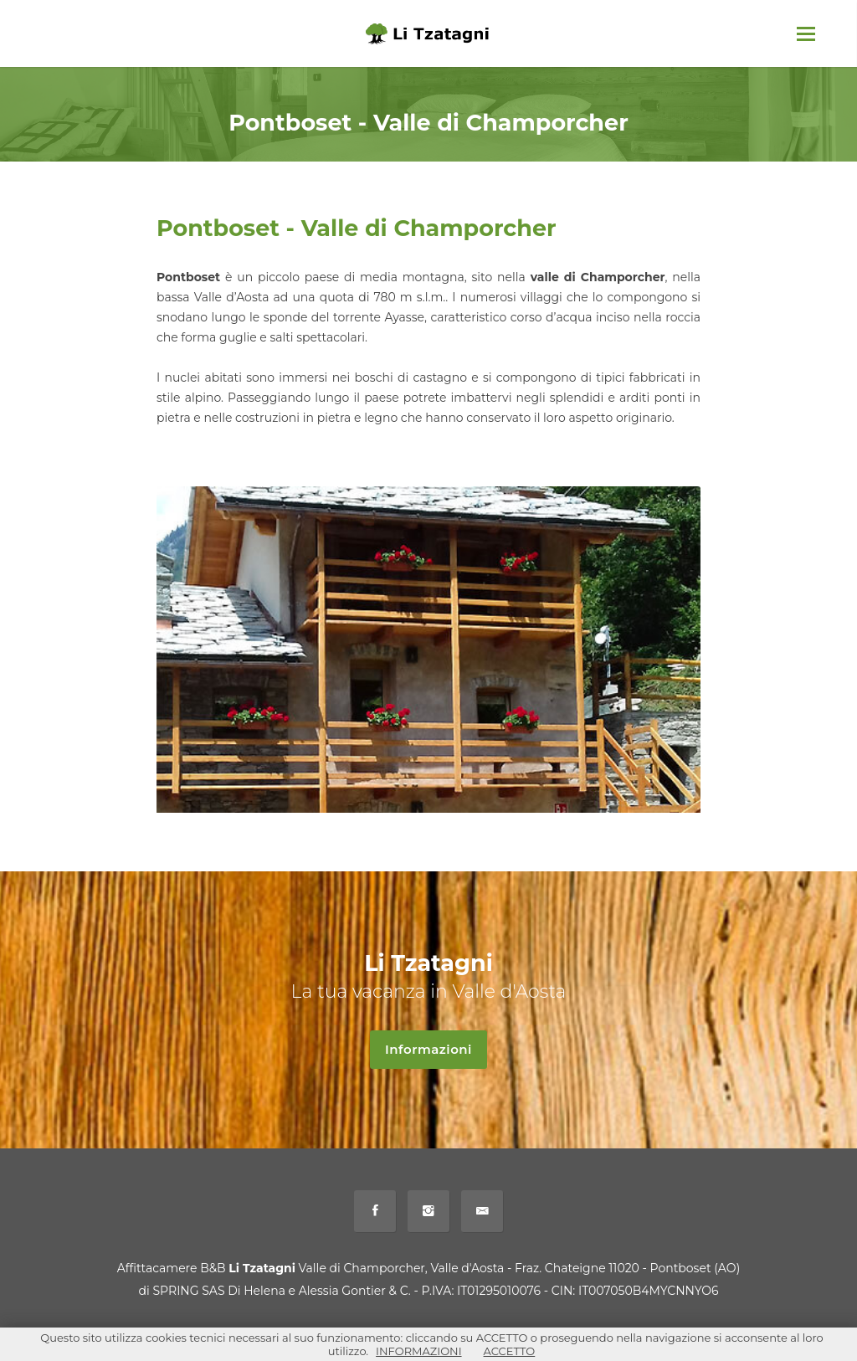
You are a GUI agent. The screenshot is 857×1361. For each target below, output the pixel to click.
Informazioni (436, 1050)
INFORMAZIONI (418, 1351)
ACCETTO (510, 1351)
